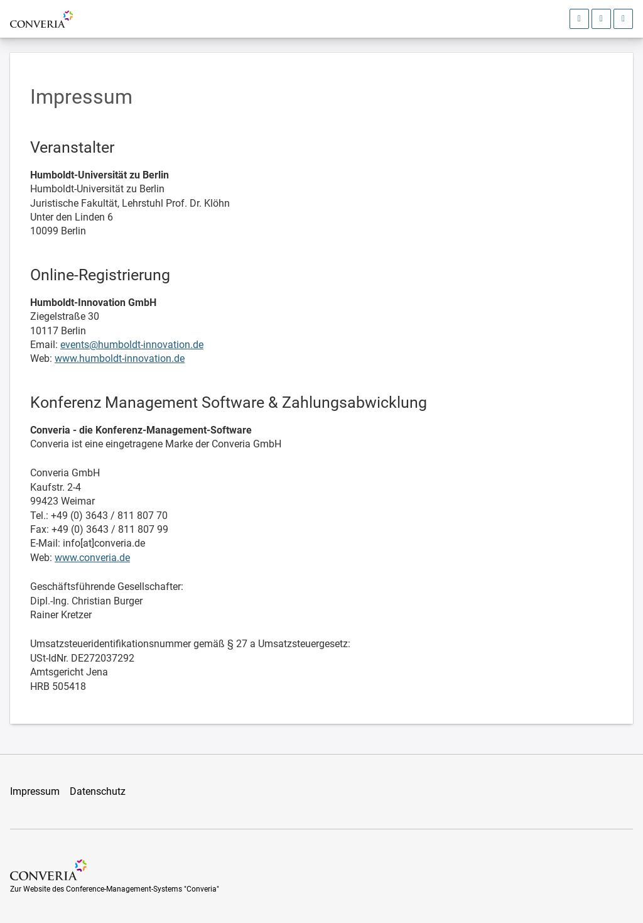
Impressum (35, 791)
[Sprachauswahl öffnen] (601, 19)
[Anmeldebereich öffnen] (579, 19)
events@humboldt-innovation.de (131, 345)
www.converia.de (92, 558)
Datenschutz (98, 791)
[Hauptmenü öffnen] (623, 19)
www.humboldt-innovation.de (120, 358)
